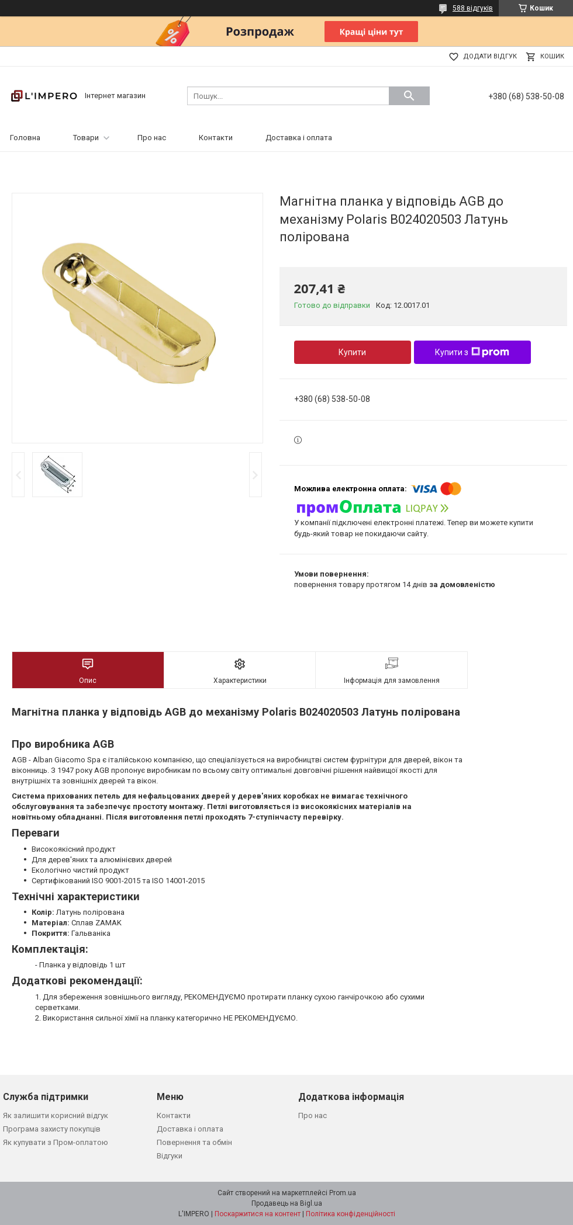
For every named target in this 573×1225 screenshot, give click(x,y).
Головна (25, 137)
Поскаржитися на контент (258, 1214)
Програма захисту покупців (52, 1129)
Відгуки (169, 1155)
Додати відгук (490, 56)
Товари (86, 137)
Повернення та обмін (194, 1142)
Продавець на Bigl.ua (286, 1203)
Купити (352, 352)
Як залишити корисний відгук (55, 1115)
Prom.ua (342, 1193)
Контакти (216, 137)
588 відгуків (473, 8)
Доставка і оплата (298, 137)
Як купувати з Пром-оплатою (55, 1142)
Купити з (472, 352)
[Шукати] (409, 95)
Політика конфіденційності (350, 1214)
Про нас (151, 137)
